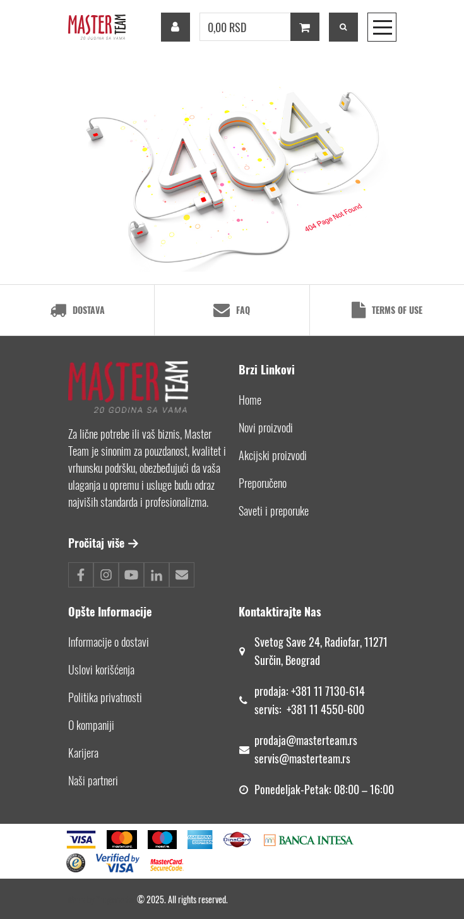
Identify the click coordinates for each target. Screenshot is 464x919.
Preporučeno (263, 483)
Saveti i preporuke (274, 510)
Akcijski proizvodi (273, 455)
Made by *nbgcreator (102, 899)
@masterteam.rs (321, 740)
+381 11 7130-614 (328, 691)
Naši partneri (93, 780)
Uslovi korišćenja (101, 669)
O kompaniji (91, 725)
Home (250, 399)
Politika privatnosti (105, 697)
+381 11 (304, 709)
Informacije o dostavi (108, 641)
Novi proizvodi (266, 427)
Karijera (83, 752)
